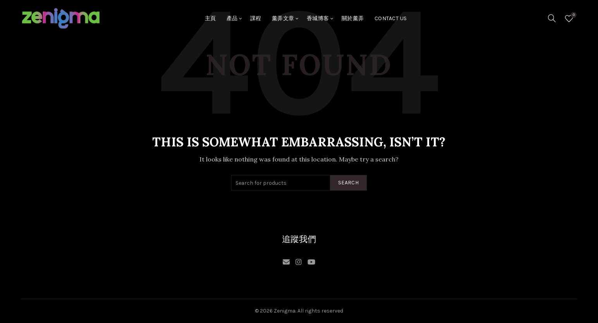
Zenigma (285, 311)
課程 (255, 18)
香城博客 (318, 18)
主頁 (210, 18)
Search (348, 182)
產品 (232, 18)
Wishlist (573, 15)
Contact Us (391, 18)
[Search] (552, 18)
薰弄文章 (283, 18)
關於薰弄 (353, 18)
